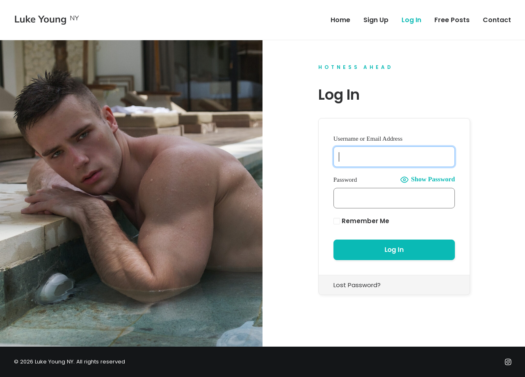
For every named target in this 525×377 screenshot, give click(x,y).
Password (345, 179)
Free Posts (452, 20)
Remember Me (361, 221)
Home (340, 20)
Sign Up (375, 20)
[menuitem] (343, 20)
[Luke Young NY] (47, 20)
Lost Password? (357, 285)
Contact (497, 20)
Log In (411, 20)
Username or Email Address (368, 138)
